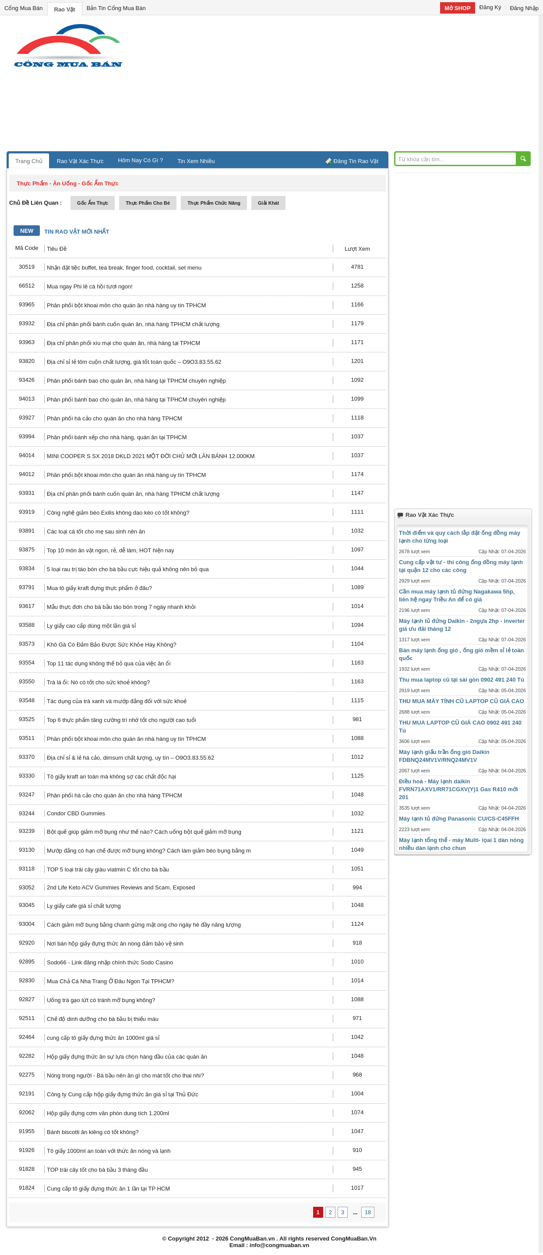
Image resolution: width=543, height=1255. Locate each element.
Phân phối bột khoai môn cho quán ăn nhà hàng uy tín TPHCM (126, 305)
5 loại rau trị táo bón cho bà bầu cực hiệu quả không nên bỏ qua (128, 569)
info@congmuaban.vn (279, 1245)
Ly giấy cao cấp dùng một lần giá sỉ (91, 625)
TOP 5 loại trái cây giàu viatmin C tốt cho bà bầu (108, 869)
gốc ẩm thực (92, 203)
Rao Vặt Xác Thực (80, 161)
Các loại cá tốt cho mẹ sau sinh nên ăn (96, 531)
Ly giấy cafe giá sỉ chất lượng (84, 906)
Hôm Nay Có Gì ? (140, 160)
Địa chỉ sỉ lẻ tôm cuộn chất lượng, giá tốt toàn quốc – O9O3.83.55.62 (134, 362)
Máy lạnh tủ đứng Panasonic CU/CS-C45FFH (459, 818)
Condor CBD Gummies (76, 813)
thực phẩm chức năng (213, 203)
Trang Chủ (28, 161)
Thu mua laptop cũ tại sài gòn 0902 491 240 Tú (461, 679)
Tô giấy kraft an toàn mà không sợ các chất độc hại (111, 776)
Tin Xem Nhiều (196, 161)
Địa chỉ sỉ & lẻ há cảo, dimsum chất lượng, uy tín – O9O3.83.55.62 (130, 757)
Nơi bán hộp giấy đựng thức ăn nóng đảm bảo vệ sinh (115, 943)
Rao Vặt (64, 9)
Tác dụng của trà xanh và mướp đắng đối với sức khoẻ (117, 701)
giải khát (268, 203)
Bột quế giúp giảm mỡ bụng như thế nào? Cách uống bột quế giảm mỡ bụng (144, 831)
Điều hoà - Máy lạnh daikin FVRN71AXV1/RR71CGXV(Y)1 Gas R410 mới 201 (458, 789)
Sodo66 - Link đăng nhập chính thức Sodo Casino (110, 962)
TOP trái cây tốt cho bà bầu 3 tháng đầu (97, 1169)
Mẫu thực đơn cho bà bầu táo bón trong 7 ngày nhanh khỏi (121, 607)
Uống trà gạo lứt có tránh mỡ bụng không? (101, 1000)
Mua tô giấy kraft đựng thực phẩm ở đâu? (99, 588)
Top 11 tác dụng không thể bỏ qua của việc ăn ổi (108, 663)
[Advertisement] (346, 85)
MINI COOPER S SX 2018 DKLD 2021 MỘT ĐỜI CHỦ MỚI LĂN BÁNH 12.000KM (151, 456)
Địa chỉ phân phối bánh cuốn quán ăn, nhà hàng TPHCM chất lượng (133, 324)
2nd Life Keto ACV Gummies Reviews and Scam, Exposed (121, 887)
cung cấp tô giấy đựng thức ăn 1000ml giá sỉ (103, 1038)
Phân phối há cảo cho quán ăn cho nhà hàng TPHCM (114, 418)
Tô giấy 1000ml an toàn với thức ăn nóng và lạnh (109, 1151)
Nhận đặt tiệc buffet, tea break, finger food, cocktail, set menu (124, 267)
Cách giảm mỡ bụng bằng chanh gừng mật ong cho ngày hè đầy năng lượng (144, 924)
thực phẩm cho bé (148, 203)
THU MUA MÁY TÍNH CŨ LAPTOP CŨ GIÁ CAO (461, 701)
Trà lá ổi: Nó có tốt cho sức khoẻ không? (98, 682)
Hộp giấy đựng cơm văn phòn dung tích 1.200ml (108, 1113)
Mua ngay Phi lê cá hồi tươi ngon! (90, 286)
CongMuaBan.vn (252, 1238)
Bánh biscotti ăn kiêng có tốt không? (93, 1132)
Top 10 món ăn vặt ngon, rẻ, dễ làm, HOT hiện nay (110, 550)
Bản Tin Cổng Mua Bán (116, 8)
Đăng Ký (490, 7)
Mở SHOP (457, 8)
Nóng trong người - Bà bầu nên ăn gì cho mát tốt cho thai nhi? (125, 1075)
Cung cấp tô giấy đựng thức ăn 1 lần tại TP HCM (108, 1188)
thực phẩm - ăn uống (47, 183)
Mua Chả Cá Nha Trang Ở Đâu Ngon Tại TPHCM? (110, 981)
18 (368, 1212)
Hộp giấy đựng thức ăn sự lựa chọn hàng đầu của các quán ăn (127, 1056)
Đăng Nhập (524, 8)
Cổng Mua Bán (23, 8)
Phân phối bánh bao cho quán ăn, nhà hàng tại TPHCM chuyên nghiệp (136, 380)
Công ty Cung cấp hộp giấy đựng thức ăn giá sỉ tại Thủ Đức (122, 1094)
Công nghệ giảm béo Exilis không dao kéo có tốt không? (118, 512)
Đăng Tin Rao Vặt (356, 161)
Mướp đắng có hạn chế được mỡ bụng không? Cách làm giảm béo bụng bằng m (149, 850)
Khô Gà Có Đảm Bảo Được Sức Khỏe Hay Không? (111, 644)
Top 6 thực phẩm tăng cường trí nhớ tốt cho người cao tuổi (121, 720)
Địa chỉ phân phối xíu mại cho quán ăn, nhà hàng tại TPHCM (123, 343)
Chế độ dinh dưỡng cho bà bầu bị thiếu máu (103, 1019)
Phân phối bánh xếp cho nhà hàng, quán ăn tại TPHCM (117, 437)
